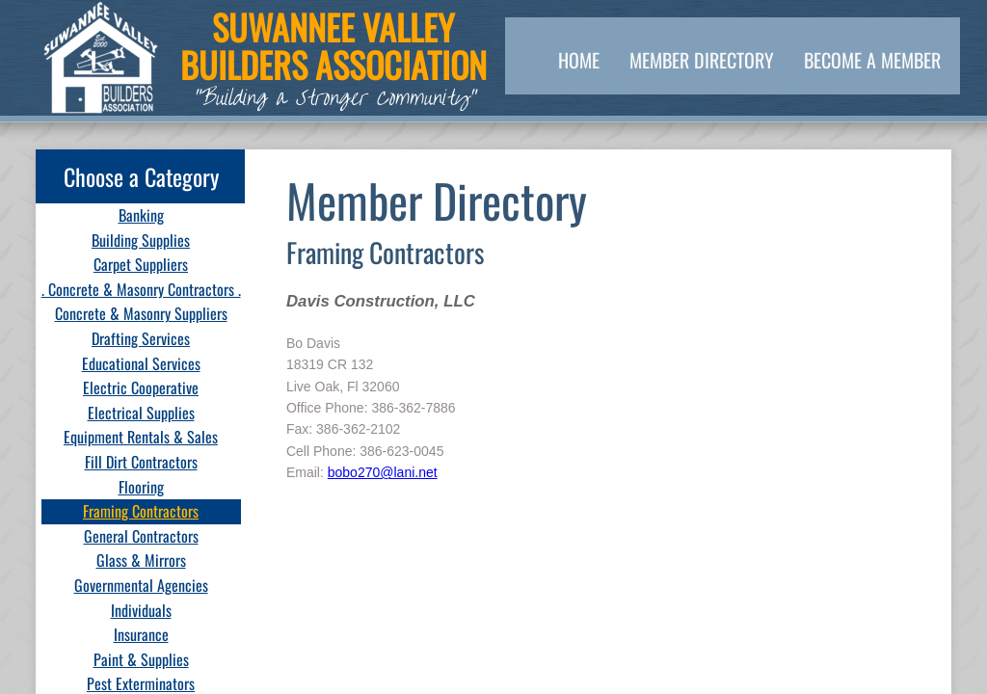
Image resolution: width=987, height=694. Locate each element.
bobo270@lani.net (383, 472)
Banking (141, 215)
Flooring (141, 486)
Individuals (141, 610)
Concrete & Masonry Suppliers (141, 313)
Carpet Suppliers (140, 264)
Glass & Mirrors (141, 560)
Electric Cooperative (141, 387)
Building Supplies (141, 240)
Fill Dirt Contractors (141, 461)
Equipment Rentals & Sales (141, 436)
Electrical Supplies (141, 412)
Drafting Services (141, 338)
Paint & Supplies (141, 659)
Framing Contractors (141, 510)
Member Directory (701, 59)
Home (579, 59)
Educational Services (141, 363)
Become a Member (872, 59)
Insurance (141, 634)
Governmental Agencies (141, 585)
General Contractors (141, 535)
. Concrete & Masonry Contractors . (141, 289)
